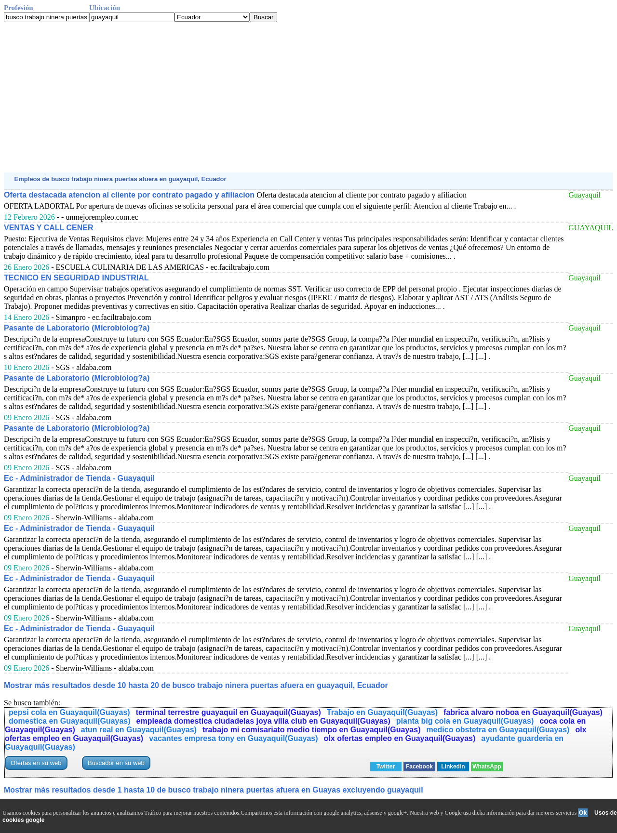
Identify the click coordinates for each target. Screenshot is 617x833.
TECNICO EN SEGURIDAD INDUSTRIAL (76, 278)
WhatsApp (486, 766)
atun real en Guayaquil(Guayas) (139, 730)
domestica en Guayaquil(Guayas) (70, 721)
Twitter (385, 766)
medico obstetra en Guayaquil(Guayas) (497, 730)
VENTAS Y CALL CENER (49, 228)
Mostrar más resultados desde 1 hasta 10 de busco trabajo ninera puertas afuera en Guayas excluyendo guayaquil (213, 790)
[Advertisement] (293, 97)
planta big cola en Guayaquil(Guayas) (465, 721)
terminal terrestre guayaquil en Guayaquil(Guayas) (228, 712)
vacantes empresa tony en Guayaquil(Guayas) (233, 738)
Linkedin (453, 766)
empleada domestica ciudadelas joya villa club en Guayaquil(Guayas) (263, 721)
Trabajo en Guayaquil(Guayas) (382, 712)
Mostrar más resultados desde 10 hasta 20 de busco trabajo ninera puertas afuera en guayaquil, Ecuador (196, 685)
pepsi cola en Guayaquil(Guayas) (69, 712)
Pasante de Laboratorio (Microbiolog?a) (76, 328)
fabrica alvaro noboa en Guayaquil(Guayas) (523, 712)
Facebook (419, 766)
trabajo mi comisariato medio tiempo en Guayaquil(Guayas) (311, 730)
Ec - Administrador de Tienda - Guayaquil (79, 478)
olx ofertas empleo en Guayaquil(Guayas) (400, 738)
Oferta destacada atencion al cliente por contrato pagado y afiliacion (129, 195)
